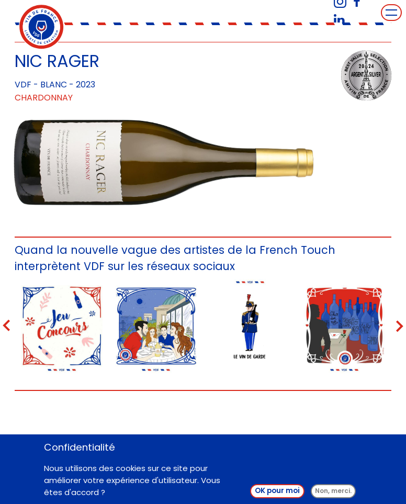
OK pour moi (277, 491)
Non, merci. (333, 490)
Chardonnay (44, 98)
